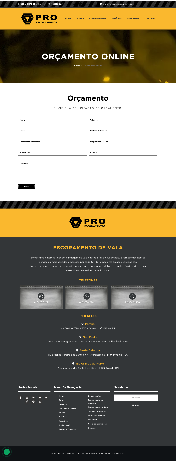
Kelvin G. (121, 453)
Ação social (64, 425)
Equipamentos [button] (97, 18)
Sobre (80, 18)
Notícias (116, 18)
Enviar (135, 405)
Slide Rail (92, 420)
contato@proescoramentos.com (119, 4)
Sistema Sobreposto (97, 411)
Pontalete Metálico (96, 415)
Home (68, 18)
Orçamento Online (67, 408)
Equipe (62, 413)
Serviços (63, 404)
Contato (149, 18)
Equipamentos (94, 396)
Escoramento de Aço (98, 407)
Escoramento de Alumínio (95, 401)
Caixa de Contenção (97, 424)
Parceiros (133, 18)
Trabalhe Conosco (67, 429)
